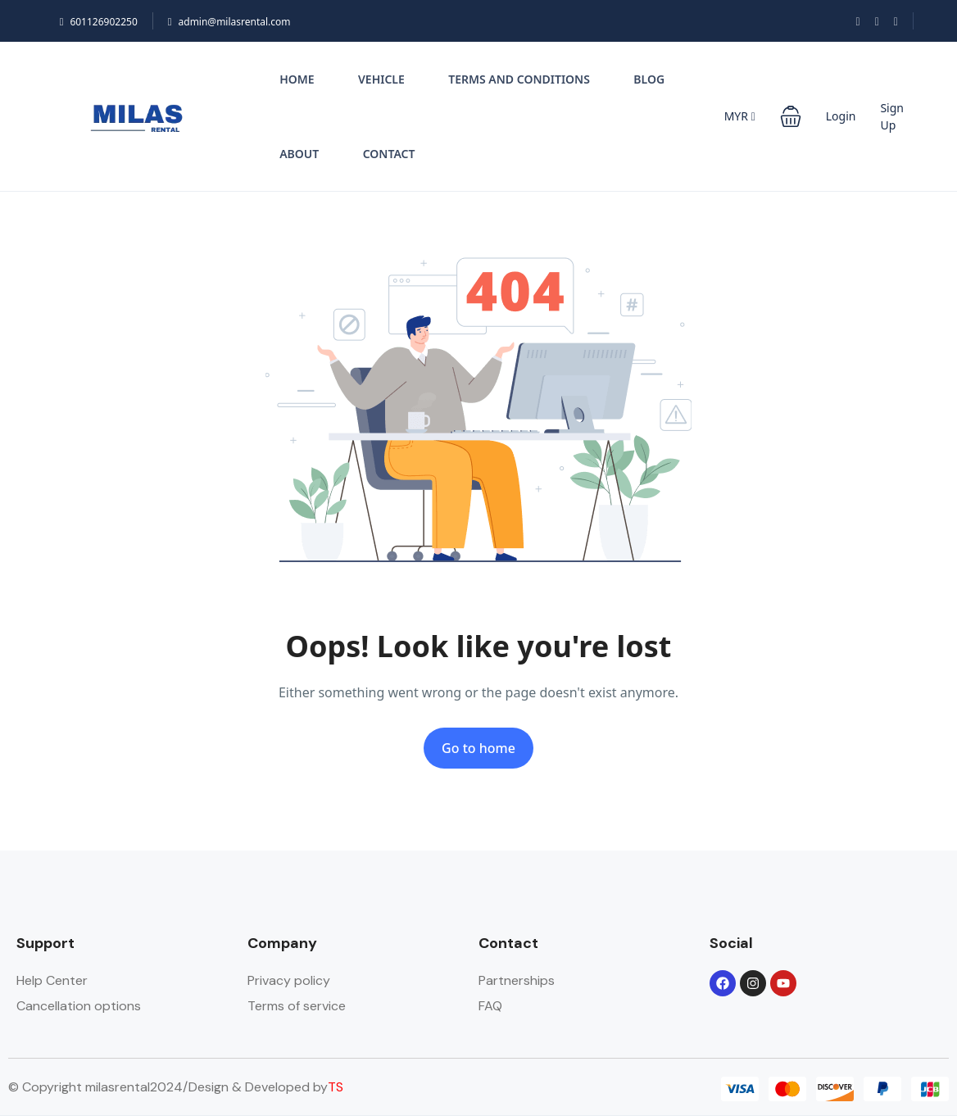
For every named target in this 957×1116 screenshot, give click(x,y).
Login (841, 116)
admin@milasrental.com (229, 22)
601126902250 (99, 22)
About (299, 153)
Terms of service (296, 1005)
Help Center (52, 980)
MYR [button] (739, 116)
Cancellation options (78, 1005)
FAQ (490, 1005)
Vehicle (381, 79)
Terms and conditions (519, 79)
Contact (389, 153)
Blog (648, 79)
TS (335, 1087)
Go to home (478, 748)
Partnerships (516, 980)
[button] (790, 116)
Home (296, 79)
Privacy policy (288, 980)
